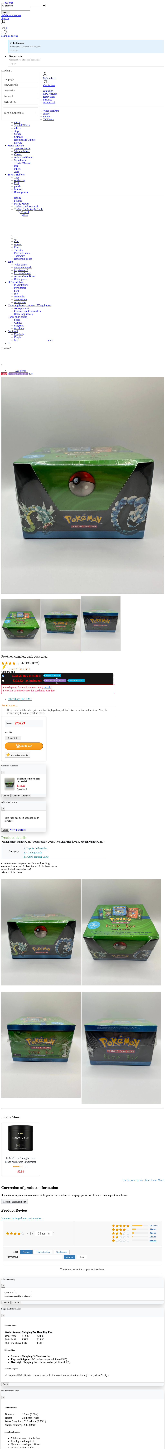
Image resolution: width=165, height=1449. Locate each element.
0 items (153, 1240)
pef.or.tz (9, 2)
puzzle (17, 186)
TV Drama (48, 119)
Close (5, 830)
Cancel (6, 795)
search (6, 12)
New (33, 675)
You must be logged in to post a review (21, 1218)
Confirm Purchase (21, 795)
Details (47, 687)
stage (16, 131)
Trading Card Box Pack (26, 206)
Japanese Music (22, 148)
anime (46, 113)
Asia (16, 171)
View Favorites (18, 829)
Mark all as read (9, 35)
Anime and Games (23, 157)
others (17, 128)
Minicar (18, 189)
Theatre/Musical (22, 163)
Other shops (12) (20, 699)
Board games (21, 192)
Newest (26, 1252)
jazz (16, 166)
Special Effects (22, 125)
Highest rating (43, 1252)
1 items (153, 1236)
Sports (17, 134)
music (17, 122)
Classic (18, 154)
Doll (16, 183)
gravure (18, 142)
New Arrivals (11, 84)
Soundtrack (20, 160)
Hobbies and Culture (24, 139)
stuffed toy (19, 180)
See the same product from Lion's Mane (143, 1180)
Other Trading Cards (38, 856)
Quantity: (9, 1292)
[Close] (3, 772)
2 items (153, 1233)
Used (45, 680)
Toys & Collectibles (14, 112)
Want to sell (10, 101)
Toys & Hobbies (16, 174)
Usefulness (61, 1252)
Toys (16, 177)
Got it (5, 1384)
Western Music (22, 151)
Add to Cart (24, 746)
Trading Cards (34, 852)
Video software (51, 110)
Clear (82, 1257)
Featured (8, 96)
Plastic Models (21, 203)
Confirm (16, 1302)
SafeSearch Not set (11, 15)
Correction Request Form (14, 1202)
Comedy (18, 136)
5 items (153, 1229)
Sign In (5, 18)
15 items (153, 1225)
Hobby (17, 197)
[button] (82, 32)
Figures (18, 200)
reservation (9, 90)
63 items (44, 1233)
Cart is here (49, 85)
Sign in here (49, 78)
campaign (9, 79)
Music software (16, 145)
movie (46, 116)
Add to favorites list (17, 754)
